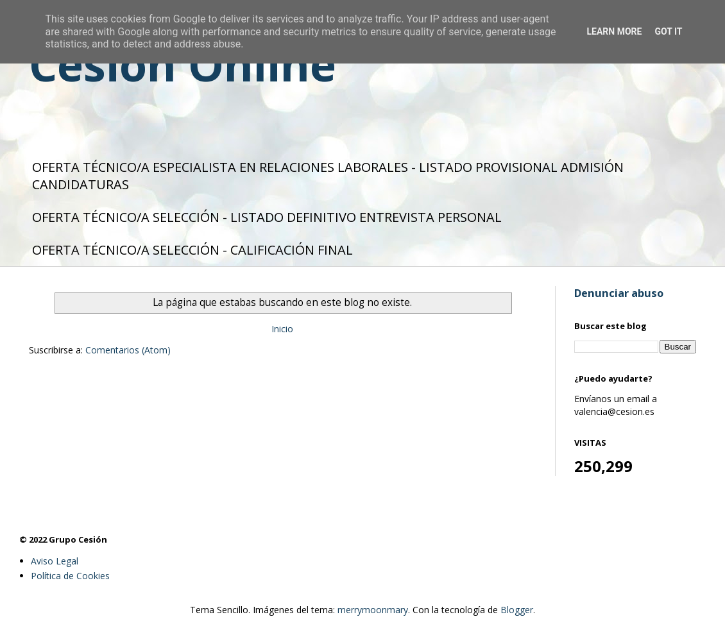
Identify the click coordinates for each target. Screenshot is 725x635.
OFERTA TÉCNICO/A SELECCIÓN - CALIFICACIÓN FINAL (192, 249)
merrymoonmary (372, 610)
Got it (668, 31)
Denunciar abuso (618, 293)
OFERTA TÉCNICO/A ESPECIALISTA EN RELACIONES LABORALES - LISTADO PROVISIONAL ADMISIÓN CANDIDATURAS (328, 175)
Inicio (282, 329)
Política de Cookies (70, 576)
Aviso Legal (54, 561)
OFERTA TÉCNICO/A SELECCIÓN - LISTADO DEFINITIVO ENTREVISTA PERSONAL (267, 217)
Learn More (614, 31)
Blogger (516, 610)
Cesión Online (182, 64)
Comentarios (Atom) (128, 350)
